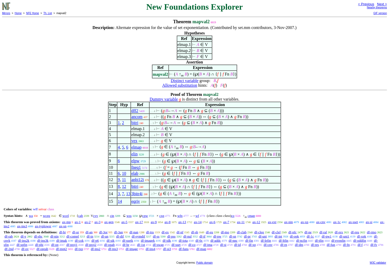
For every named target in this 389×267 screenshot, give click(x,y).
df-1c (310, 236)
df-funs (184, 249)
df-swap (158, 245)
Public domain (204, 262)
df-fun (331, 245)
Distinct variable (184, 80)
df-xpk (361, 236)
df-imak (61, 240)
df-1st (141, 245)
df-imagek (148, 240)
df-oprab (42, 249)
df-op (55, 245)
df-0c (199, 240)
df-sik (111, 240)
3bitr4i (136, 193)
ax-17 (139, 222)
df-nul (187, 236)
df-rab (8, 236)
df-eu (209, 232)
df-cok (79, 240)
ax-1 (78, 222)
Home (18, 13)
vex (134, 140)
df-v (23, 236)
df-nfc (292, 232)
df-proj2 (90, 245)
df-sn (232, 236)
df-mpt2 (61, 249)
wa (31, 216)
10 (124, 173)
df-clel (276, 232)
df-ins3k (42, 240)
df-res (315, 245)
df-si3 (167, 249)
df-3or (103, 232)
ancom (136, 116)
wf (197, 216)
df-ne (308, 232)
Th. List (47, 13)
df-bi (62, 232)
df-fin (249, 240)
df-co (191, 245)
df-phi (39, 245)
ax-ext (272, 222)
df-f (360, 245)
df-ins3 (113, 249)
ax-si (369, 222)
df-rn (283, 245)
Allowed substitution (179, 85)
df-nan (133, 232)
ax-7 (226, 222)
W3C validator (378, 262)
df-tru (150, 232)
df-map (201, 249)
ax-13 (182, 222)
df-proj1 (72, 245)
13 (128, 193)
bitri (134, 122)
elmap (136, 147)
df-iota (183, 240)
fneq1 (136, 167)
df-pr (247, 236)
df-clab (242, 232)
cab (80, 216)
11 (124, 179)
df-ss (156, 236)
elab (134, 173)
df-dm (299, 245)
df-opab (109, 245)
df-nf (179, 232)
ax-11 (241, 222)
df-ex (165, 232)
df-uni (263, 236)
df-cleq (259, 232)
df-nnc (233, 240)
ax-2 (87, 222)
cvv (95, 216)
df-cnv (268, 245)
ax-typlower (43, 226)
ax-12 (256, 222)
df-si (223, 245)
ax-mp (66, 222)
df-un (104, 236)
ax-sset (353, 222)
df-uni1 (344, 236)
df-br (126, 245)
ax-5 (124, 222)
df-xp (252, 245)
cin (112, 216)
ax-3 (97, 222)
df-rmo (371, 232)
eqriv (135, 201)
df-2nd (9, 249)
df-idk (167, 240)
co (232, 216)
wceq (46, 216)
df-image (131, 249)
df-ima (208, 245)
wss (129, 216)
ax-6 (212, 222)
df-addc (215, 240)
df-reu (355, 232)
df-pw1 (326, 236)
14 (120, 201)
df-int (278, 236)
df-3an (118, 232)
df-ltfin (283, 240)
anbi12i (137, 179)
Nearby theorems (377, 7)
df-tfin (319, 240)
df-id (237, 245)
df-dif (120, 236)
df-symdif (138, 236)
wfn (179, 216)
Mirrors (6, 13)
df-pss (171, 236)
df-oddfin (359, 240)
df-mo (225, 232)
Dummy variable (164, 99)
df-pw (217, 236)
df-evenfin (338, 240)
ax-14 (198, 222)
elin (134, 154)
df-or (75, 232)
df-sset (176, 245)
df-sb (194, 232)
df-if (202, 236)
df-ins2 (95, 249)
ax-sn (62, 226)
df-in (90, 236)
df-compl (72, 236)
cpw (145, 216)
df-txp (79, 249)
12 (124, 186)
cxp (161, 216)
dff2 (134, 110)
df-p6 (95, 240)
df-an (89, 232)
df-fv (373, 245)
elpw (135, 161)
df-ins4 (150, 249)
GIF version (380, 13)
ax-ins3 (22, 226)
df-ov (25, 249)
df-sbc (38, 236)
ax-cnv (320, 222)
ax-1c (337, 222)
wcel (65, 216)
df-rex (339, 232)
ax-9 (154, 222)
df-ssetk (127, 240)
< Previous (366, 4)
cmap (251, 216)
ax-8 (167, 222)
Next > (382, 4)
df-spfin (21, 245)
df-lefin (266, 240)
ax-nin (288, 222)
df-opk (294, 236)
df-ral (323, 232)
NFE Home (32, 13)
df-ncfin (301, 240)
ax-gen (108, 222)
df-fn (346, 245)
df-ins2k (23, 240)
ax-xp (304, 222)
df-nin (54, 236)
